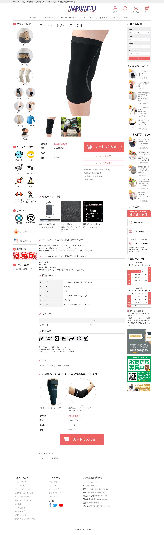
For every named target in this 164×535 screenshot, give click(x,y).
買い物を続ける (89, 179)
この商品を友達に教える (92, 173)
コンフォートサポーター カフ (50, 408)
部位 (47, 453)
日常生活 (43, 365)
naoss (47, 456)
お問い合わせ (135, 12)
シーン (48, 458)
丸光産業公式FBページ (23, 269)
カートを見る (54, 489)
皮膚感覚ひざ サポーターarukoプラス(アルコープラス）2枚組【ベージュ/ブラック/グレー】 (144, 156)
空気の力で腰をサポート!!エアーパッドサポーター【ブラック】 (143, 142)
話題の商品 (115, 18)
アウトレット (128, 18)
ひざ (52, 453)
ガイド (125, 12)
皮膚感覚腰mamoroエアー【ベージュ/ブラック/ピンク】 (143, 195)
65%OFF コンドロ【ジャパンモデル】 (143, 84)
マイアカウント (55, 482)
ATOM (56, 496)
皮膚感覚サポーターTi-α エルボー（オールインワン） (143, 123)
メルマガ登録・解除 (22, 496)
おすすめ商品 (101, 18)
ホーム (41, 453)
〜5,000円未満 (63, 365)
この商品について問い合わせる (95, 176)
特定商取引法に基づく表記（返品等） (97, 170)
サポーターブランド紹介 (23, 500)
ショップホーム (20, 482)
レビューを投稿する (104, 163)
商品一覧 (33, 18)
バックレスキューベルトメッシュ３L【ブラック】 (143, 73)
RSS (51, 496)
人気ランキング (86, 18)
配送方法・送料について (23, 493)
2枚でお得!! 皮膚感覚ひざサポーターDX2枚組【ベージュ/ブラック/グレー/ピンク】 (144, 96)
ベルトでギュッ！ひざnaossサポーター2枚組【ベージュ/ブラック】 (143, 182)
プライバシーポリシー (57, 493)
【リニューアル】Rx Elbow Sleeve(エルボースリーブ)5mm (143, 110)
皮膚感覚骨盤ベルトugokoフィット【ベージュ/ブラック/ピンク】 (143, 170)
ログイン (115, 12)
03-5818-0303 (142, 243)
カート (147, 12)
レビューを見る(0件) (104, 156)
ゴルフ (52, 365)
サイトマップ (19, 511)
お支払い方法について (23, 489)
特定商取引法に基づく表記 (24, 519)
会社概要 (17, 504)
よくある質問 (19, 508)
